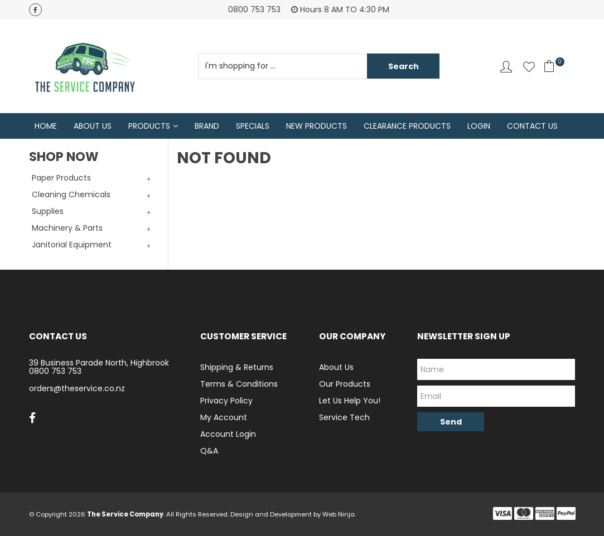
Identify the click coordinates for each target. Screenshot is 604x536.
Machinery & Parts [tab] (67, 227)
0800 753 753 (55, 371)
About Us (93, 125)
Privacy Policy (226, 400)
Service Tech (344, 417)
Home (46, 125)
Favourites (529, 66)
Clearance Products (407, 125)
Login (478, 125)
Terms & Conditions (239, 383)
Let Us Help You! (349, 400)
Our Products (344, 383)
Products (149, 125)
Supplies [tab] (48, 211)
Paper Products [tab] (61, 177)
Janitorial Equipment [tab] (72, 244)
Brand (207, 125)
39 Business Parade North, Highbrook (99, 362)
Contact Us (532, 125)
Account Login (228, 434)
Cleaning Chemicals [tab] (71, 194)
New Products (316, 125)
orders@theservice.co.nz (77, 388)
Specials (252, 125)
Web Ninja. (339, 514)
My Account (223, 417)
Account (506, 66)
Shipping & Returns (236, 367)
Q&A (209, 450)
